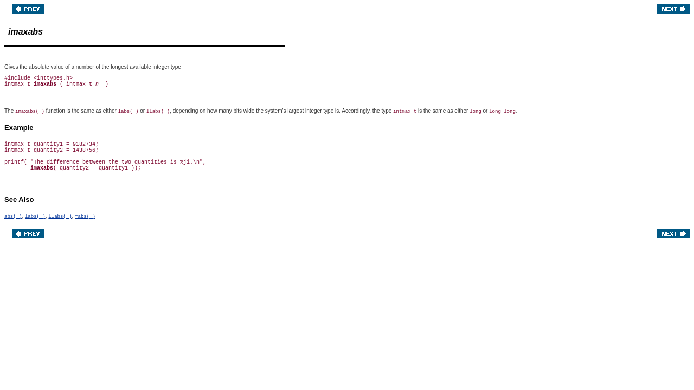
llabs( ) (60, 216)
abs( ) (13, 216)
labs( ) (35, 216)
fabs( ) (85, 216)
